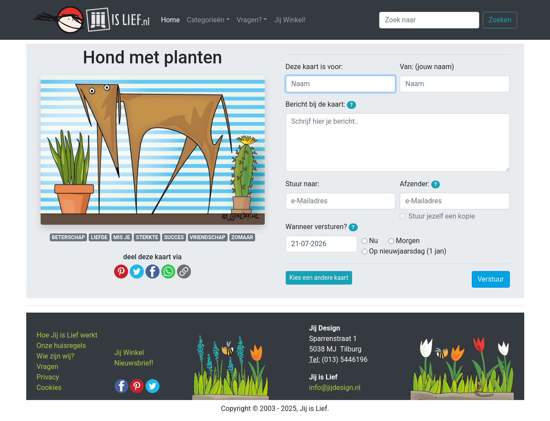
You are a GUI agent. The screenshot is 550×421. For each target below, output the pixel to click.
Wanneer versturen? (322, 227)
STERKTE (147, 237)
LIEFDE (99, 237)
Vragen (48, 366)
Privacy (48, 377)
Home (172, 19)
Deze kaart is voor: (314, 67)
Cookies (49, 387)
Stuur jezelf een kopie (441, 216)
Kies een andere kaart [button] (319, 277)
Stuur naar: (302, 184)
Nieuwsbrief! (133, 363)
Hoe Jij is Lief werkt (67, 335)
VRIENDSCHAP (207, 237)
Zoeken (499, 20)
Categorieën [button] (206, 20)
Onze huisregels (61, 345)
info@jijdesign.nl (335, 387)
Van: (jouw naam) (427, 67)
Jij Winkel (129, 352)
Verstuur (490, 279)
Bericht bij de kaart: (321, 104)
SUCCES (174, 237)
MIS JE (122, 237)
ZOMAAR (242, 237)
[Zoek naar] (429, 20)
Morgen (408, 241)
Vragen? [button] (249, 20)
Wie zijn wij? (55, 356)
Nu (373, 241)
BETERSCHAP (68, 237)
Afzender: (420, 184)
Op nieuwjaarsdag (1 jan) (407, 251)
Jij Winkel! (289, 20)
